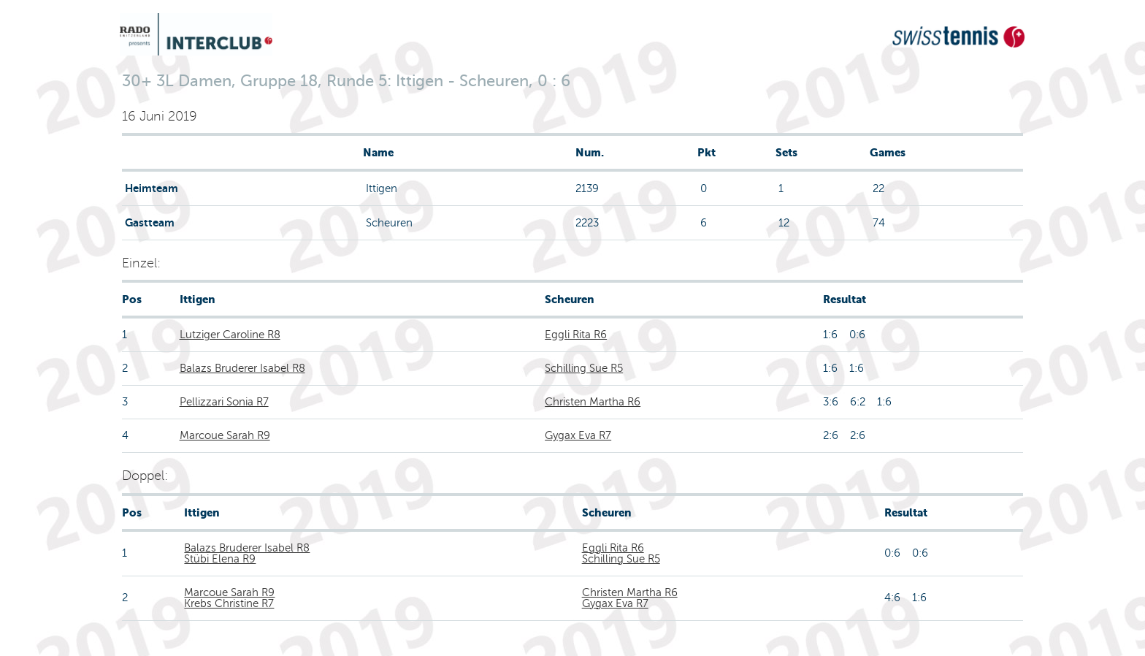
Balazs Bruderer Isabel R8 (242, 368)
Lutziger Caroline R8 (230, 334)
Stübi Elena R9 (220, 559)
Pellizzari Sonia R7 (224, 402)
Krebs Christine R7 (229, 603)
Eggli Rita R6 (576, 334)
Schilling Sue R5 (584, 368)
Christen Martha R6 (592, 402)
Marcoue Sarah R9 (225, 435)
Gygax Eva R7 (578, 435)
